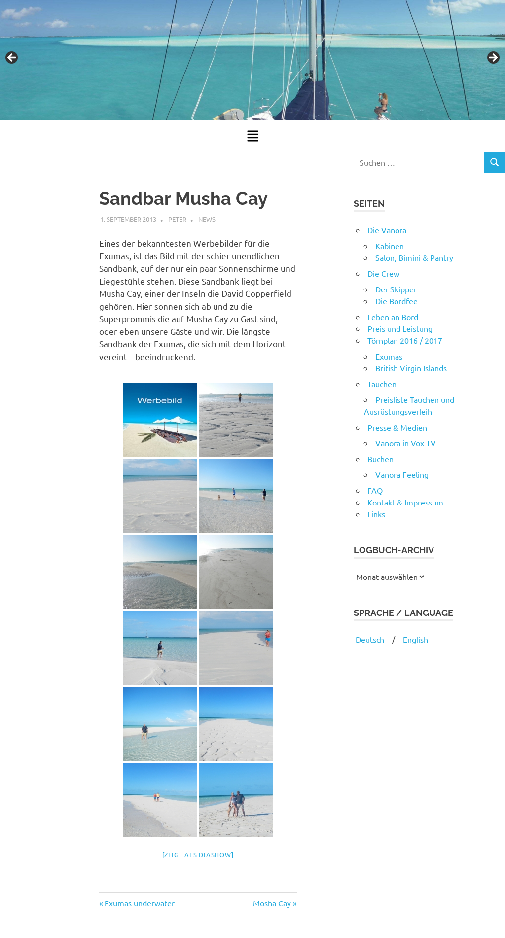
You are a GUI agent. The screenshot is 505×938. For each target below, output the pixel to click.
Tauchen (382, 384)
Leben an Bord (392, 317)
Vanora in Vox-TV (405, 443)
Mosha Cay (272, 903)
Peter (177, 219)
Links (376, 514)
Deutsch (369, 639)
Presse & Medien (397, 427)
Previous (12, 58)
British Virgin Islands (411, 368)
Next (492, 58)
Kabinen (389, 246)
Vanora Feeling (402, 474)
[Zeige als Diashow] (197, 854)
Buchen (380, 459)
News (207, 219)
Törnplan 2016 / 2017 (404, 340)
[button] (252, 136)
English (415, 639)
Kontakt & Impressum (405, 502)
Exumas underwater (139, 903)
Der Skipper (396, 289)
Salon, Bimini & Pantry (414, 257)
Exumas (388, 356)
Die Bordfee (396, 301)
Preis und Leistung (400, 328)
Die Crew (383, 273)
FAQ (375, 490)
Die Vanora (386, 230)
